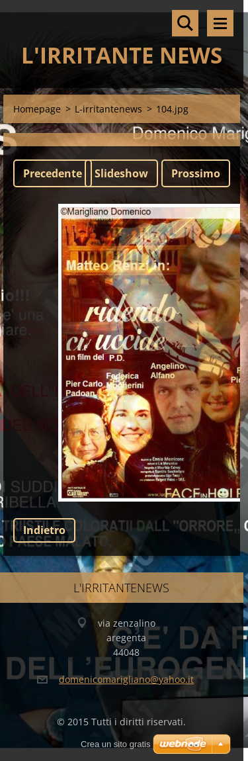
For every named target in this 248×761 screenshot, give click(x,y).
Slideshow (121, 173)
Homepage (37, 109)
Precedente (52, 173)
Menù (220, 23)
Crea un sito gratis (116, 744)
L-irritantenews (108, 109)
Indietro (44, 530)
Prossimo (195, 173)
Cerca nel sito (185, 23)
